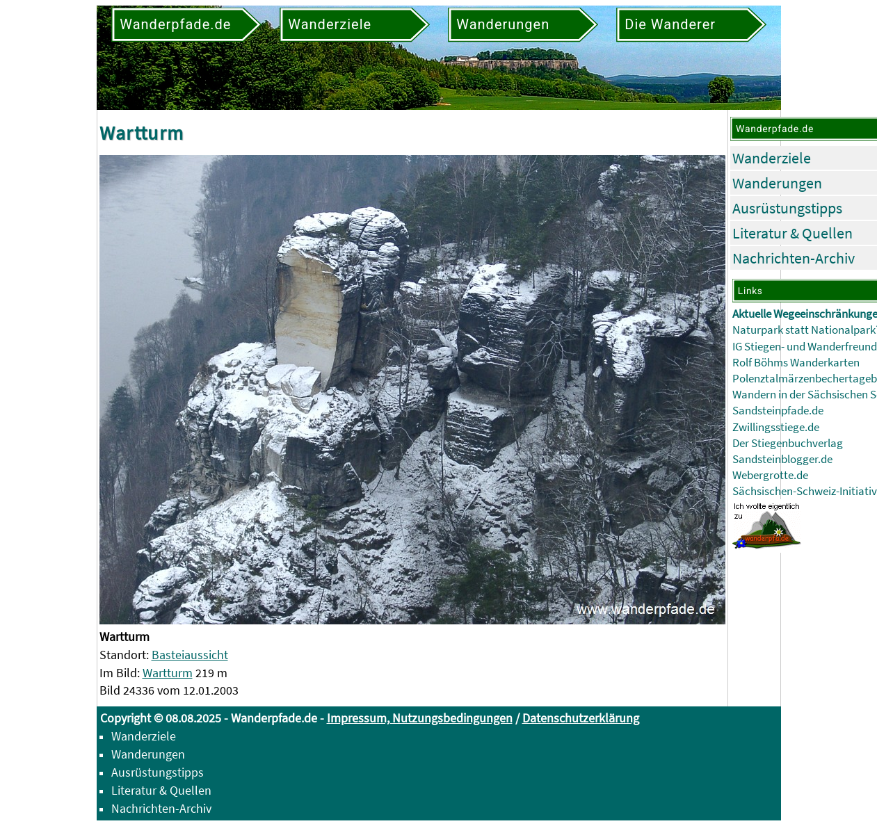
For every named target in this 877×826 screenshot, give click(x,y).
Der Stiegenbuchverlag (787, 443)
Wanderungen (777, 183)
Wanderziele (771, 158)
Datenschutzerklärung (580, 718)
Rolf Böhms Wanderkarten (796, 362)
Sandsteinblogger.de (782, 459)
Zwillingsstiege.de (775, 427)
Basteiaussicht (190, 655)
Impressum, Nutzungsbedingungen (420, 718)
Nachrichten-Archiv (793, 258)
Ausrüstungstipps (787, 208)
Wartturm (168, 673)
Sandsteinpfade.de (777, 410)
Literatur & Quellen (792, 233)
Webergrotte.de (770, 475)
